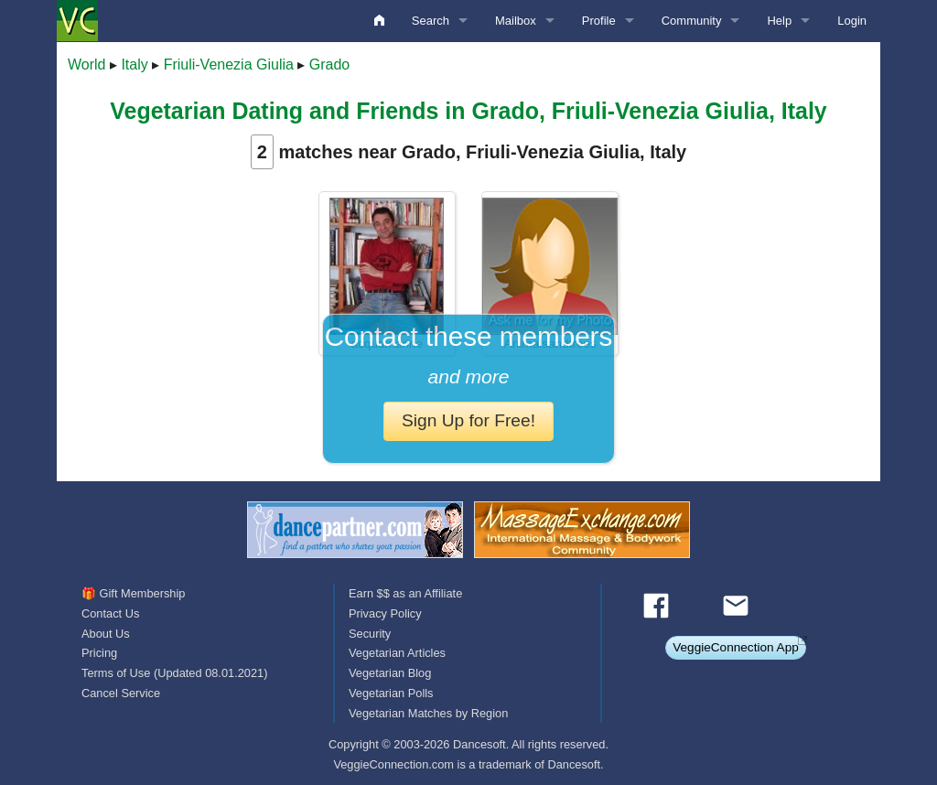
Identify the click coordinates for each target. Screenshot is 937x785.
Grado (329, 64)
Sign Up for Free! (468, 420)
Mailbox (515, 20)
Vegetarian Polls (391, 693)
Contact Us (110, 613)
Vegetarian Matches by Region (428, 713)
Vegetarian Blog (390, 673)
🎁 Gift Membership (133, 593)
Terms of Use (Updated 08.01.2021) (174, 673)
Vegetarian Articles (397, 653)
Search (430, 20)
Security (370, 633)
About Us (105, 633)
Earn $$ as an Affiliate (405, 593)
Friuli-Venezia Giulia (229, 64)
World (87, 64)
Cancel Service (120, 693)
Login (852, 20)
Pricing (99, 653)
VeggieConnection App (736, 647)
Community (692, 20)
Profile (599, 20)
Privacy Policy (385, 613)
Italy (134, 64)
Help (779, 20)
